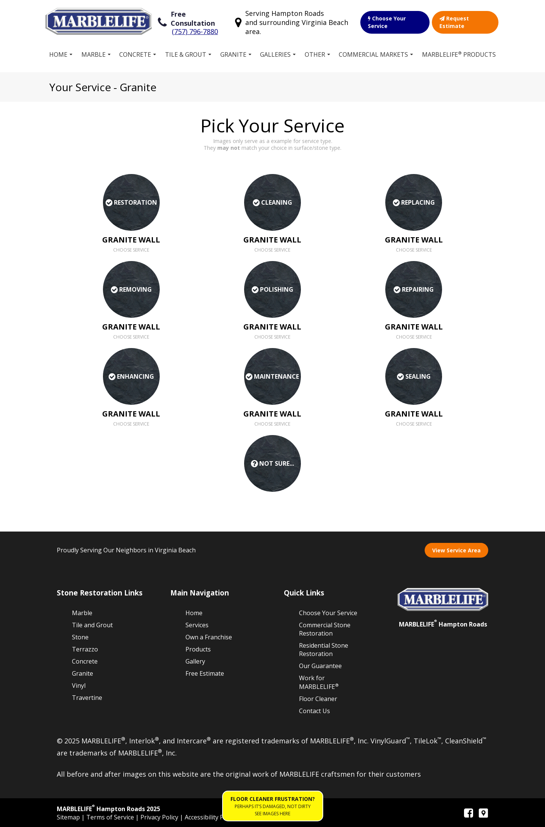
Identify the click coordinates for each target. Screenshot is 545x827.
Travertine (87, 697)
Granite (233, 54)
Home (58, 54)
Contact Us (314, 711)
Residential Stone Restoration (323, 649)
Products (198, 649)
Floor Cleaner (318, 699)
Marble (93, 54)
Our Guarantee (320, 666)
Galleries (275, 54)
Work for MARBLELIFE (319, 682)
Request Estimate (454, 22)
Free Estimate (204, 673)
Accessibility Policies (213, 817)
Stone (80, 637)
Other (315, 54)
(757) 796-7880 (195, 31)
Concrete (135, 54)
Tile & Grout (185, 54)
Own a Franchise (208, 637)
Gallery (195, 661)
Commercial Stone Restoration (324, 629)
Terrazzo (85, 649)
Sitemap (69, 817)
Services (197, 625)
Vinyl (79, 685)
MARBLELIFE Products (459, 54)
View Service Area (456, 550)
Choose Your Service (387, 22)
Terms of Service (110, 817)
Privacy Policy (160, 817)
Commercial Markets (373, 54)
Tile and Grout (92, 625)
